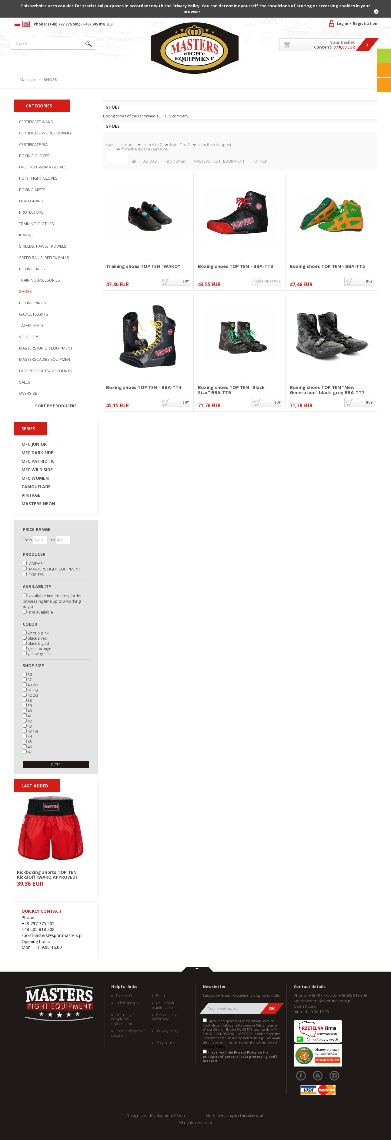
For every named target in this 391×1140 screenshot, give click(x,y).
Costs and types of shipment (127, 1033)
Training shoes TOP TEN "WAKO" (143, 266)
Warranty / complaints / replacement (122, 1019)
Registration (365, 23)
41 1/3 (33, 690)
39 (30, 705)
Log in (342, 23)
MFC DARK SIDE (37, 452)
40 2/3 (33, 685)
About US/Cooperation (275, 65)
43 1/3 (33, 731)
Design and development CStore (156, 1115)
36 (30, 674)
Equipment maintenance (163, 1005)
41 (30, 716)
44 (30, 736)
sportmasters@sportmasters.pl (322, 1000)
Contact (363, 65)
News (132, 65)
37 (30, 679)
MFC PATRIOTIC (38, 461)
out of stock (268, 281)
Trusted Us (124, 996)
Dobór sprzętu (127, 1003)
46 (30, 746)
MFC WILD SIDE (37, 469)
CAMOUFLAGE (36, 486)
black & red (37, 638)
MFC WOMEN (35, 478)
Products (90, 65)
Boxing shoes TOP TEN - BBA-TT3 (235, 266)
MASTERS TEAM (329, 65)
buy (185, 281)
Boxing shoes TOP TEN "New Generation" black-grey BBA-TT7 (327, 390)
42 (30, 721)
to (53, 540)
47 (30, 752)
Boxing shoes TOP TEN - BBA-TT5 (327, 266)
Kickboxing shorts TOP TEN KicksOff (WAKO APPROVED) (47, 874)
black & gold (38, 643)
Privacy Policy (167, 1031)
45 (30, 741)
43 (30, 726)
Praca (160, 996)
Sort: (110, 145)
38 (30, 700)
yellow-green (39, 653)
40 (30, 710)
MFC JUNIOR (34, 444)
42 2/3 (33, 695)
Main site (39, 65)
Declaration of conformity (165, 1017)
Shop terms (165, 1043)
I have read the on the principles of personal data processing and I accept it (240, 1056)
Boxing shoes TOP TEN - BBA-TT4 (143, 387)
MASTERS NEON (38, 503)
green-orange (39, 648)
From (28, 540)
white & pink (38, 633)
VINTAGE (31, 495)
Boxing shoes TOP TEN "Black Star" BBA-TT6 (231, 390)
